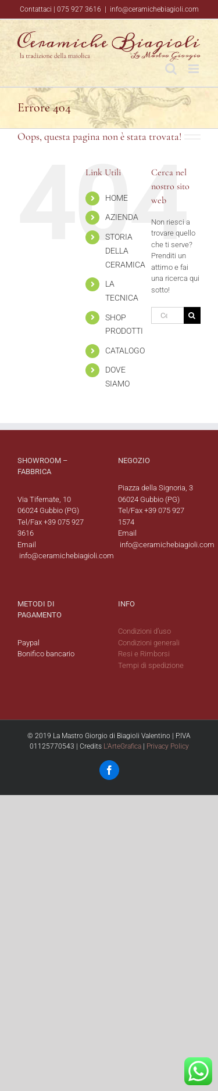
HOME (116, 198)
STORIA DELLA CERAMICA (125, 250)
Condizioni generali (149, 642)
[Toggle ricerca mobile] (171, 69)
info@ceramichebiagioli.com (154, 9)
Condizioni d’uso (144, 631)
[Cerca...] (167, 315)
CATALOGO (125, 350)
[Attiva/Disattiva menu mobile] (194, 69)
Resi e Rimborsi (144, 653)
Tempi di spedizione (151, 665)
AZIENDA (121, 217)
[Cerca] (192, 315)
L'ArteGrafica (122, 746)
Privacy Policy (167, 746)
